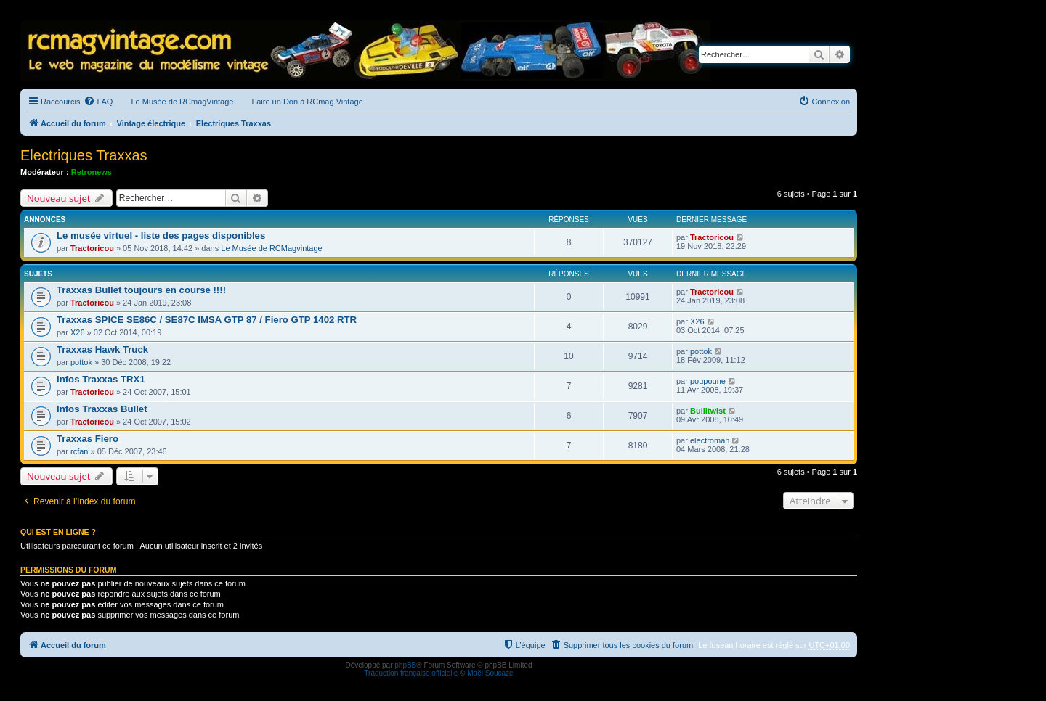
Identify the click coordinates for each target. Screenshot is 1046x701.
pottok (81, 362)
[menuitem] (98, 101)
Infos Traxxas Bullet (102, 408)
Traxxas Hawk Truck (102, 349)
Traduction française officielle (411, 673)
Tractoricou (92, 248)
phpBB (405, 665)
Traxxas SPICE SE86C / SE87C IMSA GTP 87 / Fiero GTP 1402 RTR (207, 319)
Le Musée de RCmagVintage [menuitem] (182, 101)
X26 (77, 332)
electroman (709, 440)
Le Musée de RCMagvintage (271, 248)
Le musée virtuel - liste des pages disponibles (161, 235)
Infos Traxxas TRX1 (101, 379)
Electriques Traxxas (83, 155)
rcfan (79, 451)
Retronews (91, 172)
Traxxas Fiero (87, 438)
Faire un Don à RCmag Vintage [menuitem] (306, 101)
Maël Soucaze (490, 673)
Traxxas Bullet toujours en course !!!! (141, 289)
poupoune (708, 381)
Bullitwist (708, 410)
